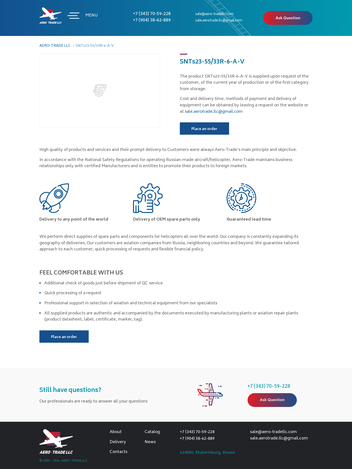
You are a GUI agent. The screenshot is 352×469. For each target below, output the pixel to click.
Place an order (204, 129)
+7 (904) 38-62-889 (152, 20)
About (116, 432)
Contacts (118, 452)
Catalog (152, 432)
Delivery (118, 442)
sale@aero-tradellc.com (214, 14)
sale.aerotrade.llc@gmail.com (218, 21)
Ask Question (288, 18)
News (150, 442)
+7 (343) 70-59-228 (152, 14)
